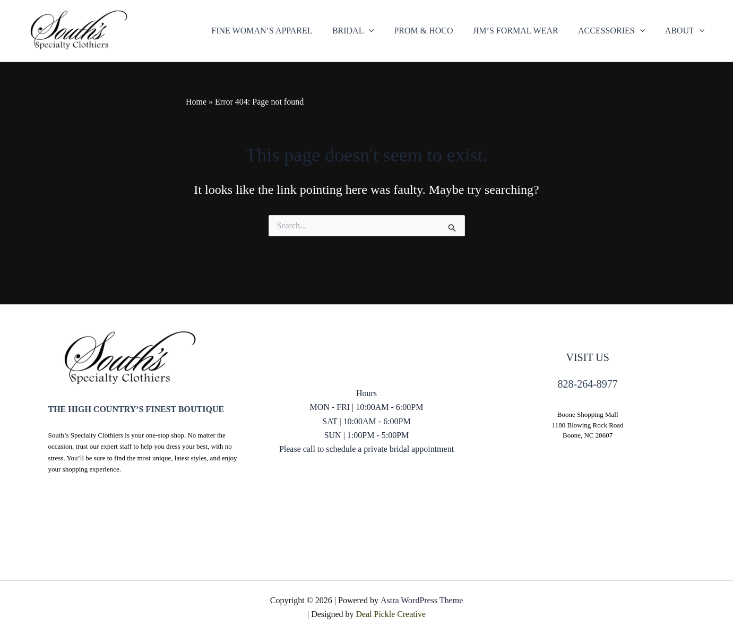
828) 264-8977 (366, 490)
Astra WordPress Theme (421, 600)
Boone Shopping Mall (587, 414)
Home (196, 101)
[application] (381, 31)
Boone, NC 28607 (588, 435)
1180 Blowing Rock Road (588, 425)
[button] (366, 31)
